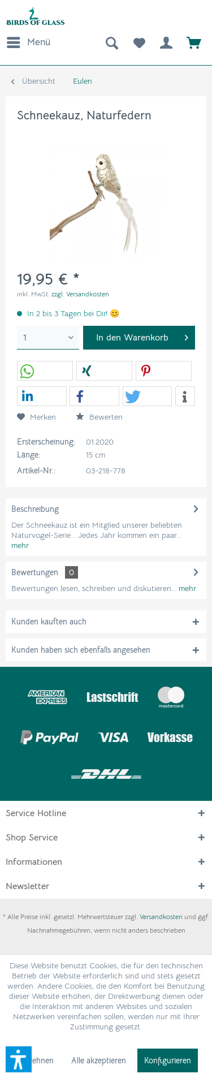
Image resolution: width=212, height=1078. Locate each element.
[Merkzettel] (138, 42)
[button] (45, 371)
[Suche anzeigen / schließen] (110, 42)
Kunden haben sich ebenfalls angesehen (80, 650)
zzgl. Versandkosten (80, 294)
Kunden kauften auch (48, 621)
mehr (20, 545)
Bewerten (99, 417)
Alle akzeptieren (98, 1060)
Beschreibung (35, 509)
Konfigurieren (167, 1060)
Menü (28, 40)
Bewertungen (34, 572)
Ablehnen (37, 1060)
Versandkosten (161, 916)
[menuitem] (28, 42)
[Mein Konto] (166, 42)
